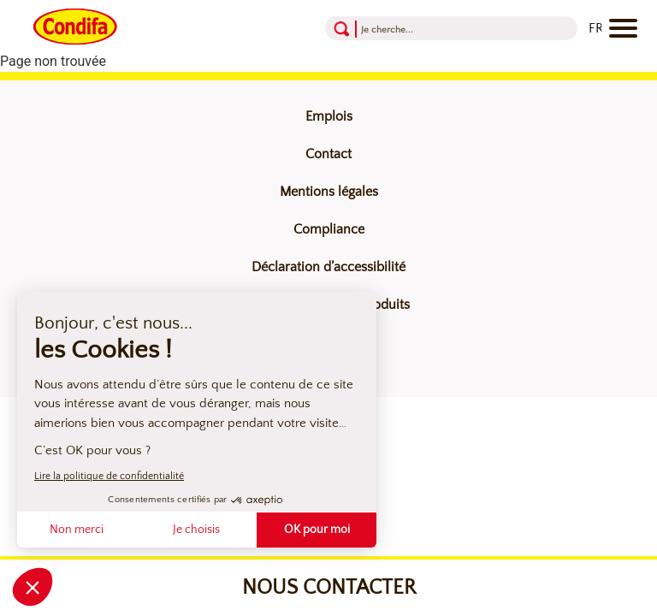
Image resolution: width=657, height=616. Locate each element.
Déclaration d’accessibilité (328, 267)
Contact (328, 154)
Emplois (328, 116)
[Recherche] (428, 28)
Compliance (328, 229)
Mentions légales (329, 191)
